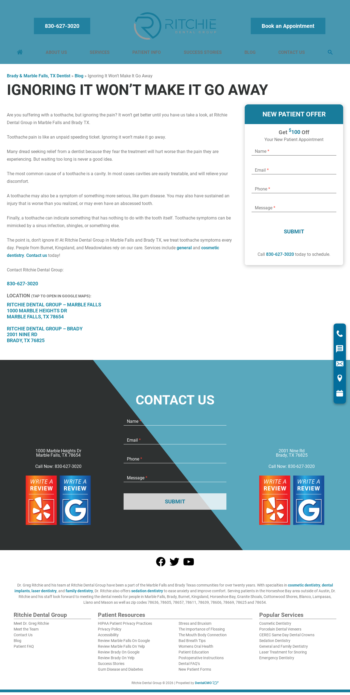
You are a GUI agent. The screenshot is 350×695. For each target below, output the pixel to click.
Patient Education (194, 655)
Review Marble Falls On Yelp (121, 649)
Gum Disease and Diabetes (120, 672)
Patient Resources (121, 618)
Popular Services (281, 618)
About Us (57, 53)
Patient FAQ (24, 649)
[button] (329, 54)
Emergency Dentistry (276, 660)
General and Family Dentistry (283, 649)
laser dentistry (44, 593)
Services (100, 53)
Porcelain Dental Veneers (280, 632)
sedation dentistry (147, 593)
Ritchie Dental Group (40, 618)
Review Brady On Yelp (116, 660)
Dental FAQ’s (189, 666)
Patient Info (147, 53)
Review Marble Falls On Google (124, 643)
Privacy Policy (109, 632)
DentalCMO (207, 686)
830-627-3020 (63, 27)
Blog (249, 53)
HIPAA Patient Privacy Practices (125, 626)
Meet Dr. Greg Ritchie (31, 626)
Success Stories (202, 53)
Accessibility (108, 637)
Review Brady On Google (118, 655)
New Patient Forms (195, 672)
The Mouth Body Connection (203, 637)
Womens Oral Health (196, 649)
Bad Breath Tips (192, 643)
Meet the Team (26, 632)
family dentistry (79, 593)
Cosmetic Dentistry (275, 626)
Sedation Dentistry (274, 643)
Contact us (36, 258)
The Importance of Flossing (202, 632)
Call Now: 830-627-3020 (58, 469)
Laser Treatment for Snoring (283, 655)
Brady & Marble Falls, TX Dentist (38, 78)
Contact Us (291, 53)
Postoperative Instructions (201, 660)
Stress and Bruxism (195, 626)
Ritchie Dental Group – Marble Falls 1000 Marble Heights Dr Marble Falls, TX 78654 (54, 313)
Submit (294, 234)
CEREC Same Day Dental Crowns (286, 637)
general (184, 250)
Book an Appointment (287, 27)
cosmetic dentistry (304, 588)
